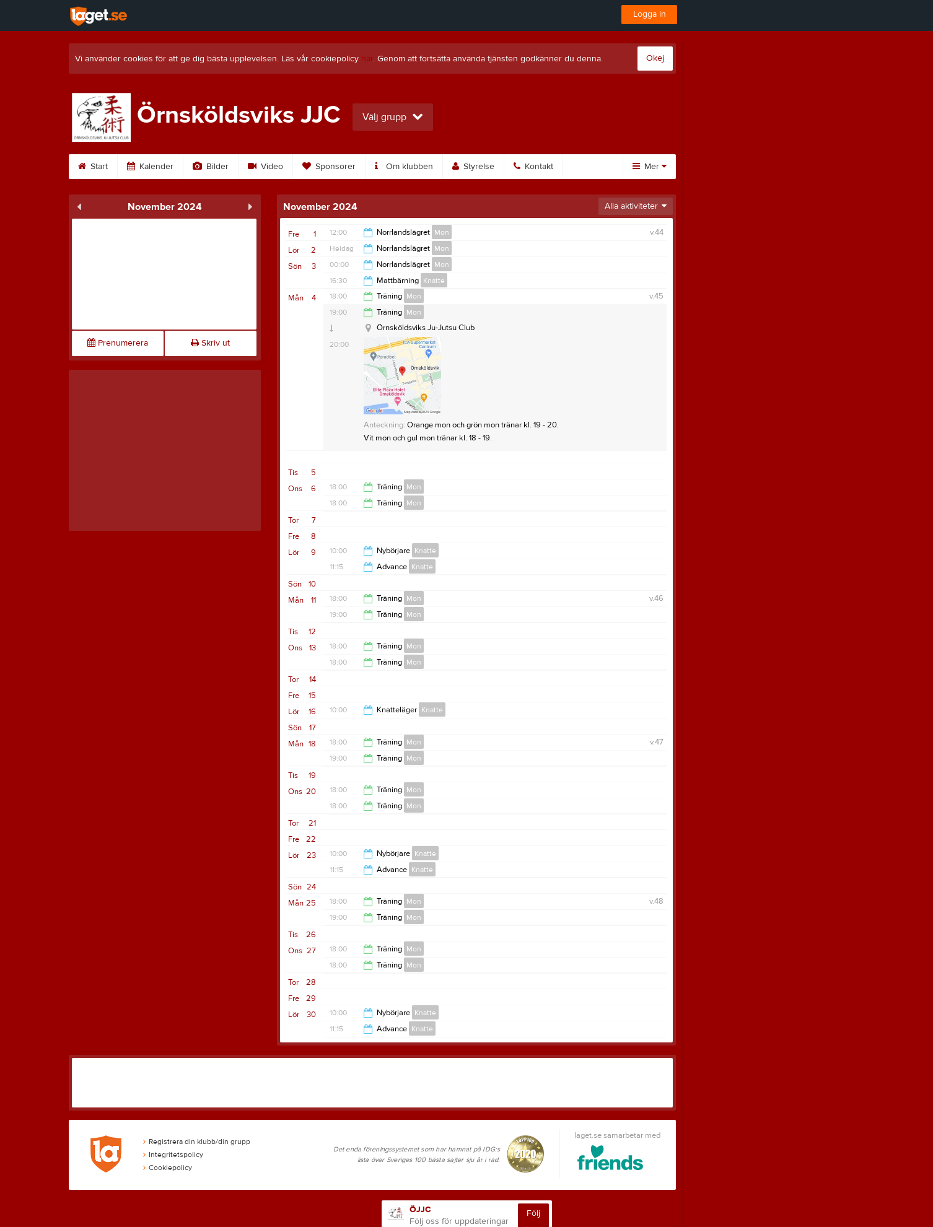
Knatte (434, 281)
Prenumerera (117, 343)
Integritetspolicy (173, 1154)
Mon (441, 232)
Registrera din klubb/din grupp (196, 1141)
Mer (650, 166)
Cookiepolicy (167, 1167)
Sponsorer (329, 166)
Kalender (150, 166)
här (367, 58)
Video (265, 166)
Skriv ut (210, 343)
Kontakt (533, 166)
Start (93, 166)
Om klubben (404, 166)
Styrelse (473, 166)
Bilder (211, 166)
